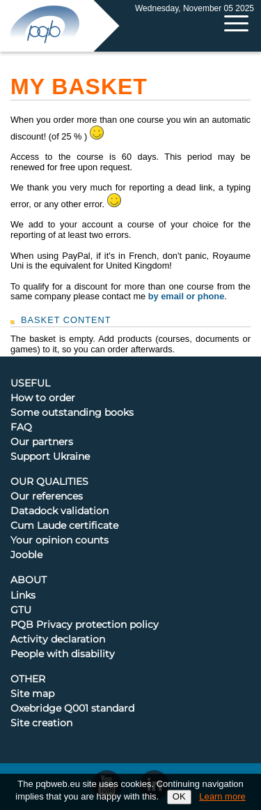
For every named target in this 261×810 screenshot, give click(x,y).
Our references (46, 496)
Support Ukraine (50, 457)
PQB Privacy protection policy (84, 625)
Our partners (41, 442)
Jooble (26, 555)
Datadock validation (59, 511)
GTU (20, 610)
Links (22, 595)
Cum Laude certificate (64, 526)
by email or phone (186, 296)
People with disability (62, 654)
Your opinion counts (59, 540)
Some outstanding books (72, 413)
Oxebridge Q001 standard (72, 708)
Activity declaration (57, 639)
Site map (32, 694)
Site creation (41, 723)
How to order (42, 398)
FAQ (21, 427)
